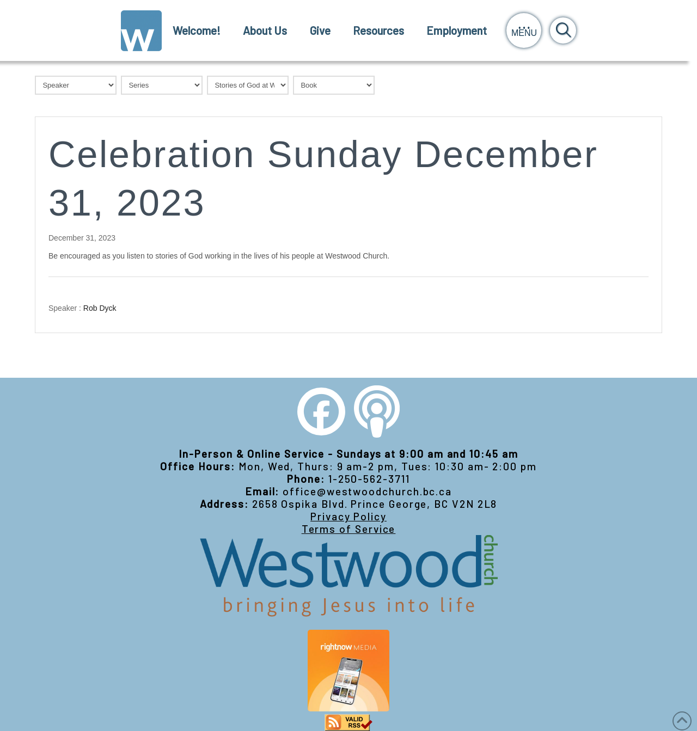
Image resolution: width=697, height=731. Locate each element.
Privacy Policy (348, 516)
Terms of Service (349, 529)
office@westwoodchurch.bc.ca (367, 491)
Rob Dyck (100, 307)
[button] (523, 30)
